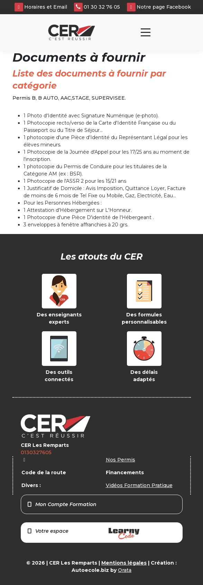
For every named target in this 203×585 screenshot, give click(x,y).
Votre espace (83, 533)
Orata (124, 570)
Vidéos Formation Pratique (139, 485)
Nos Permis (120, 460)
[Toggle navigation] (145, 32)
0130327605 (36, 452)
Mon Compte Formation (62, 504)
